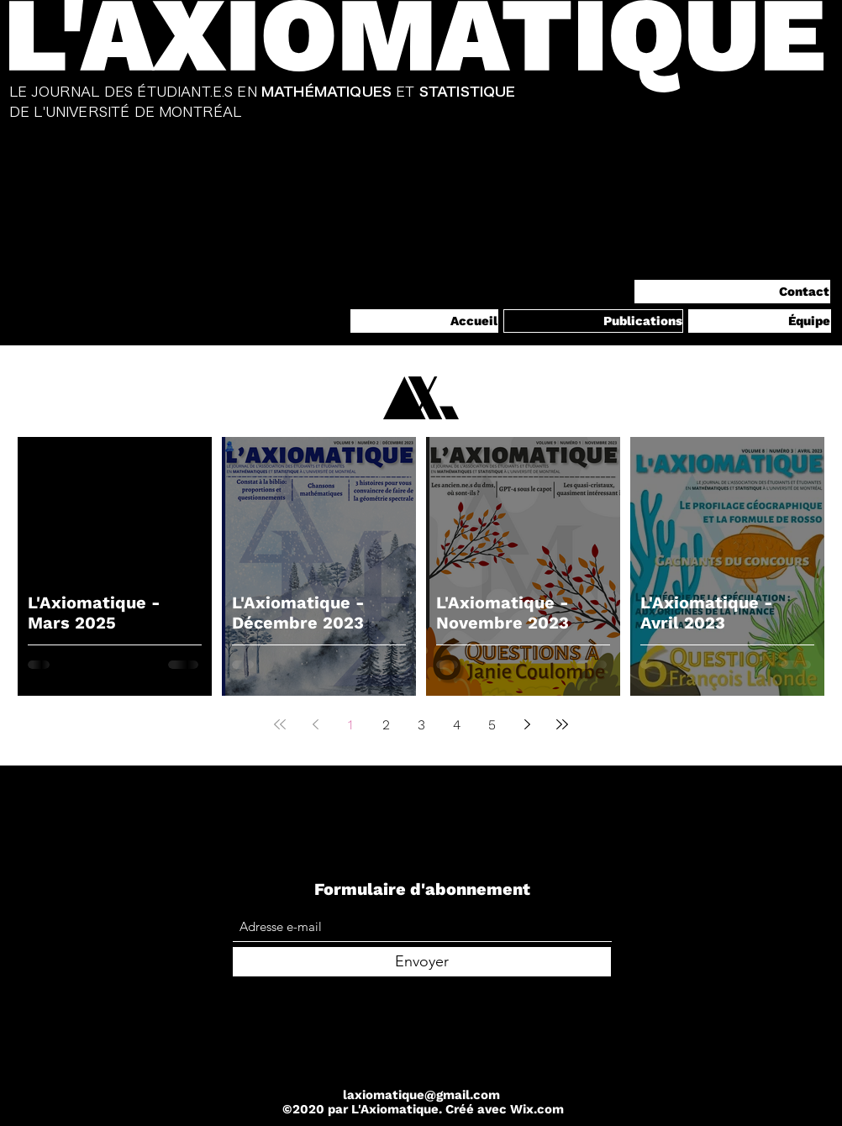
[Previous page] (315, 724)
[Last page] (562, 724)
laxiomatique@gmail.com (421, 1094)
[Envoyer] (422, 961)
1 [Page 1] (350, 725)
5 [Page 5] (492, 725)
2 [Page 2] (386, 725)
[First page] (280, 724)
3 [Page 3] (421, 725)
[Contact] (732, 291)
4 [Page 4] (456, 725)
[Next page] (527, 724)
